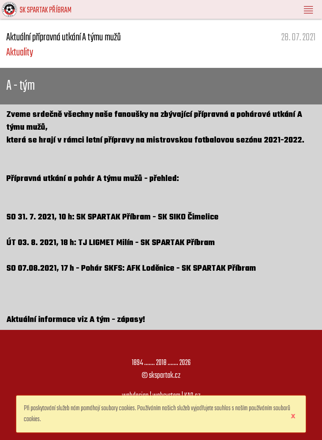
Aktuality (19, 52)
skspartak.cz (164, 375)
